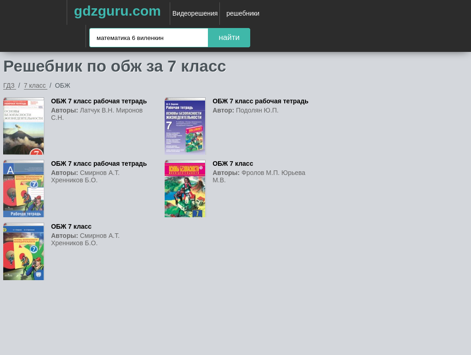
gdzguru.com (117, 10)
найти (229, 37)
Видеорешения (195, 13)
